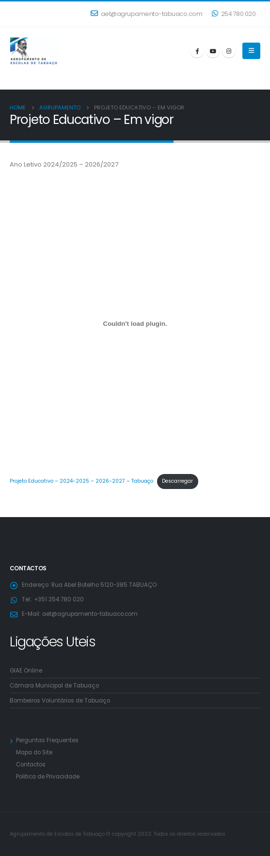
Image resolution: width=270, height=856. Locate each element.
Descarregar (177, 481)
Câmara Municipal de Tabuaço (54, 685)
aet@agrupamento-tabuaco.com (146, 14)
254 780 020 (233, 14)
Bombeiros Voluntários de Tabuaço (60, 700)
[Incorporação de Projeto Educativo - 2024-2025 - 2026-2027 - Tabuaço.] (135, 324)
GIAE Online (26, 670)
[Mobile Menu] (251, 51)
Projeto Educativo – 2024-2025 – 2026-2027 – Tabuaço (81, 481)
